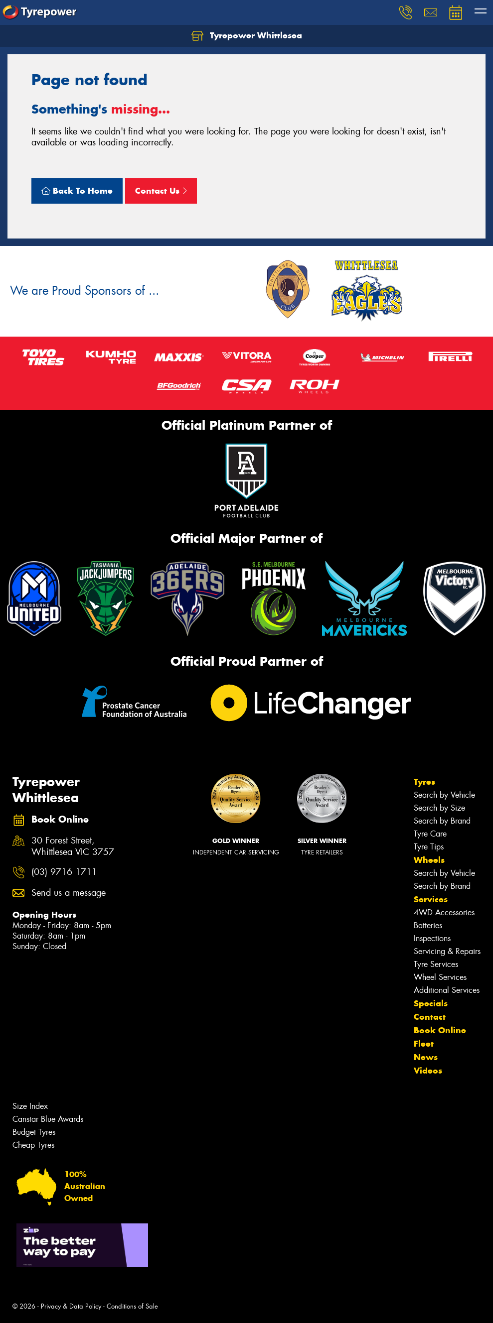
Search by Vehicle (444, 795)
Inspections (432, 938)
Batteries (428, 925)
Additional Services (447, 990)
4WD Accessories (444, 912)
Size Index (30, 1106)
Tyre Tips (429, 847)
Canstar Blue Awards (47, 1119)
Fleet (424, 1043)
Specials (431, 1003)
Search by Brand (442, 821)
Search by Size (439, 808)
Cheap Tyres (33, 1145)
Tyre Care (430, 834)
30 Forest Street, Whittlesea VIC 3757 (72, 846)
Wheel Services (440, 977)
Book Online (440, 1030)
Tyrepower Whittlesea (246, 36)
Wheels (429, 859)
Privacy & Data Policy (71, 1306)
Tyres (424, 781)
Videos (428, 1070)
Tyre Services (436, 964)
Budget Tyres (33, 1132)
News (426, 1057)
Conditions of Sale (132, 1306)
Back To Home (77, 190)
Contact (430, 1016)
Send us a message (68, 893)
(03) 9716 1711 (64, 872)
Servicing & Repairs (447, 951)
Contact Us (161, 190)
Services (431, 899)
